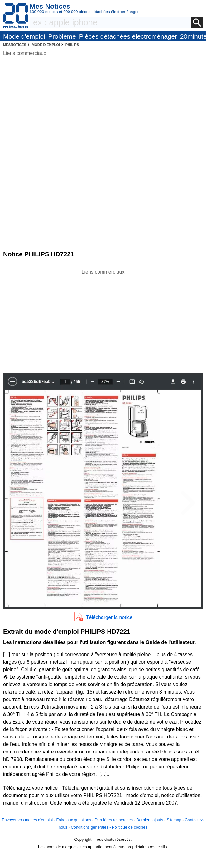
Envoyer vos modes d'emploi (27, 819)
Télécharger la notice (109, 617)
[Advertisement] (103, 319)
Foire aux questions (73, 819)
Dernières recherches (114, 819)
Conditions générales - (91, 827)
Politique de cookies (129, 827)
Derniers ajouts (149, 819)
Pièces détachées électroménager (128, 36)
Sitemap (174, 819)
